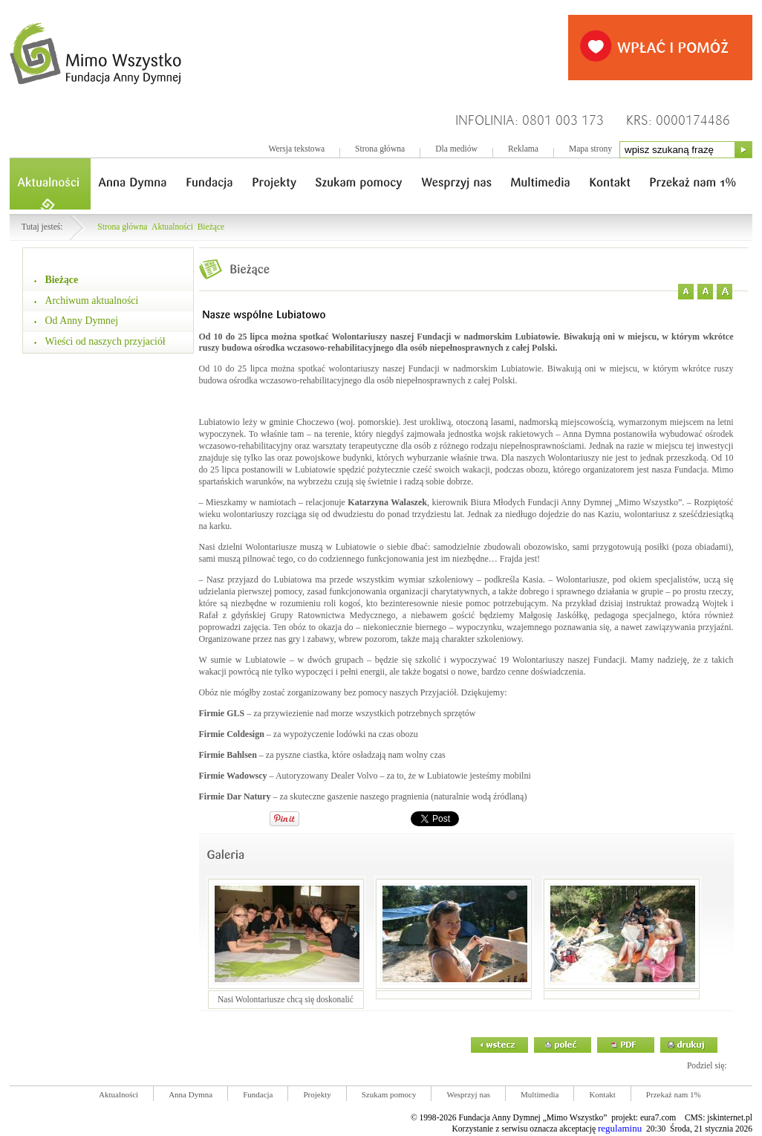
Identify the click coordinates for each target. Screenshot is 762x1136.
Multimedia (540, 1094)
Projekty (316, 1094)
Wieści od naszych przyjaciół (105, 341)
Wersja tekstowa (296, 149)
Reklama (523, 149)
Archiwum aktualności (92, 300)
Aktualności (172, 227)
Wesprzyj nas (468, 1094)
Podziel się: (707, 1066)
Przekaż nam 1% (673, 1094)
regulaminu (620, 1128)
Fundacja (258, 1094)
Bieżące (211, 227)
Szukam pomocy (389, 1094)
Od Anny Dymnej (82, 320)
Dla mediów (456, 149)
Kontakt (602, 1094)
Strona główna (380, 149)
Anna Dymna (190, 1094)
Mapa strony (590, 149)
